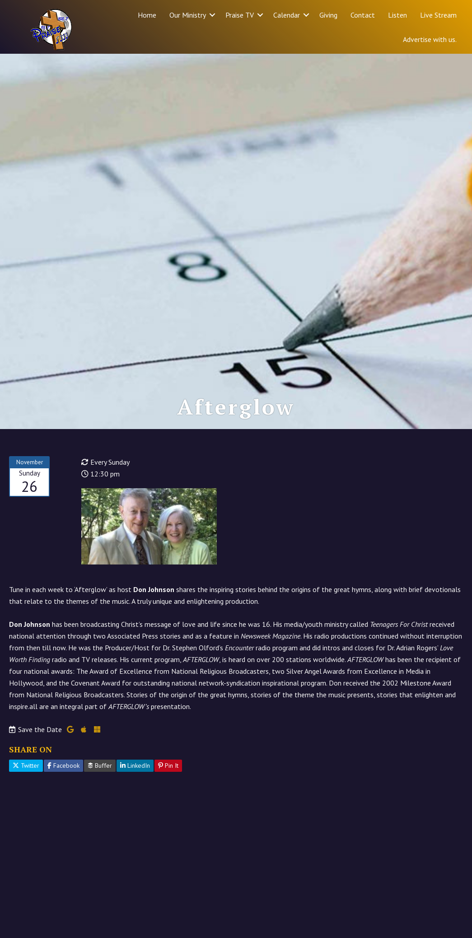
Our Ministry (187, 14)
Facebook (63, 765)
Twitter (26, 765)
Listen (397, 14)
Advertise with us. (430, 39)
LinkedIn (135, 765)
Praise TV (239, 14)
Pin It (168, 765)
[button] (212, 15)
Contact (362, 14)
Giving (328, 14)
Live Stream (438, 14)
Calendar (286, 14)
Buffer (100, 765)
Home (147, 14)
